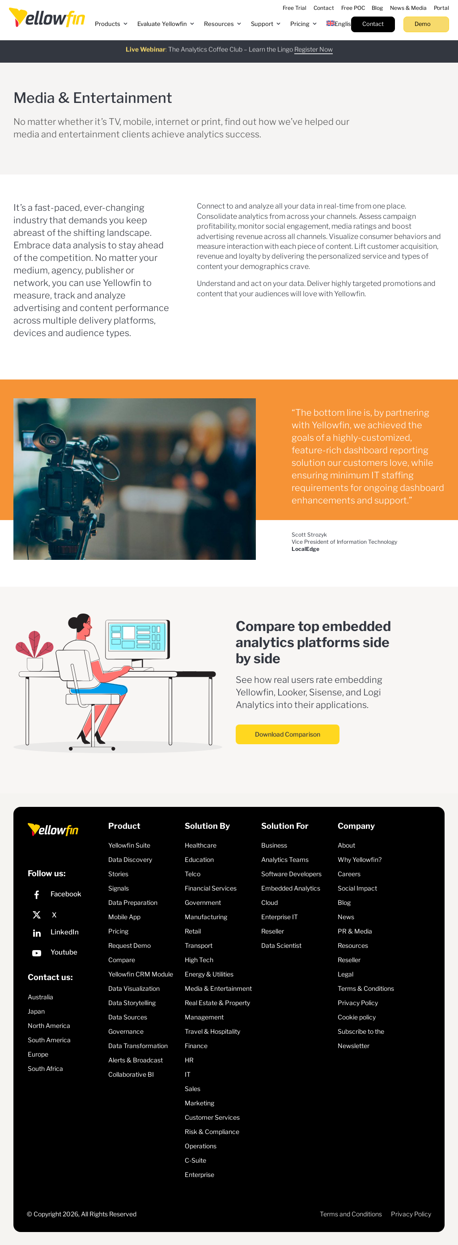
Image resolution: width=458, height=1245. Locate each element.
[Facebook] (66, 896)
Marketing (199, 1103)
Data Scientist (281, 945)
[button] (111, 24)
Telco (192, 874)
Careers (349, 874)
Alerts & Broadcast (135, 1060)
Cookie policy (357, 1017)
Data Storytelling (132, 1002)
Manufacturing (206, 917)
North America (49, 1025)
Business (274, 845)
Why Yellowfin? (360, 859)
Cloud (269, 902)
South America (49, 1040)
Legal (345, 974)
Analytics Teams (285, 859)
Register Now (313, 45)
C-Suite (195, 1160)
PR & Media (355, 931)
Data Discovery (130, 859)
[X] (66, 915)
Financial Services (211, 888)
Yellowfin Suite (129, 845)
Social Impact (357, 888)
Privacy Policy (358, 1002)
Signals (118, 888)
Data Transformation (138, 1045)
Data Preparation (132, 902)
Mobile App (124, 917)
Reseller (272, 931)
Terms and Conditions (351, 1214)
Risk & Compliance (212, 1131)
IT (188, 1074)
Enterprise (199, 1174)
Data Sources (127, 1017)
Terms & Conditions (366, 988)
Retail (193, 931)
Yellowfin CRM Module (140, 974)
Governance (126, 1031)
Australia (40, 997)
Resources (353, 945)
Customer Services (212, 1117)
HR (189, 1060)
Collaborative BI (131, 1074)
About (346, 845)
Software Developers (291, 874)
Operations (200, 1146)
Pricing (118, 931)
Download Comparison (287, 734)
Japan (36, 1011)
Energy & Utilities (209, 974)
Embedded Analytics (290, 888)
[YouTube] (66, 954)
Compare (121, 960)
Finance (196, 1045)
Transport (198, 945)
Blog (344, 902)
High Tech (199, 960)
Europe (38, 1054)
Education (199, 859)
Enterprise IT (279, 917)
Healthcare (200, 845)
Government (203, 902)
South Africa (45, 1068)
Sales (192, 1088)
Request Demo (129, 945)
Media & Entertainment (218, 988)
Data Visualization (134, 988)
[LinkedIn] (66, 934)
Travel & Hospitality (212, 1031)
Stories (118, 874)
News (346, 917)
